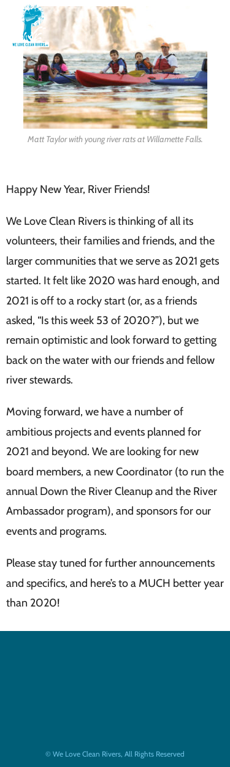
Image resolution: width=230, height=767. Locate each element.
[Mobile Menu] (196, 25)
